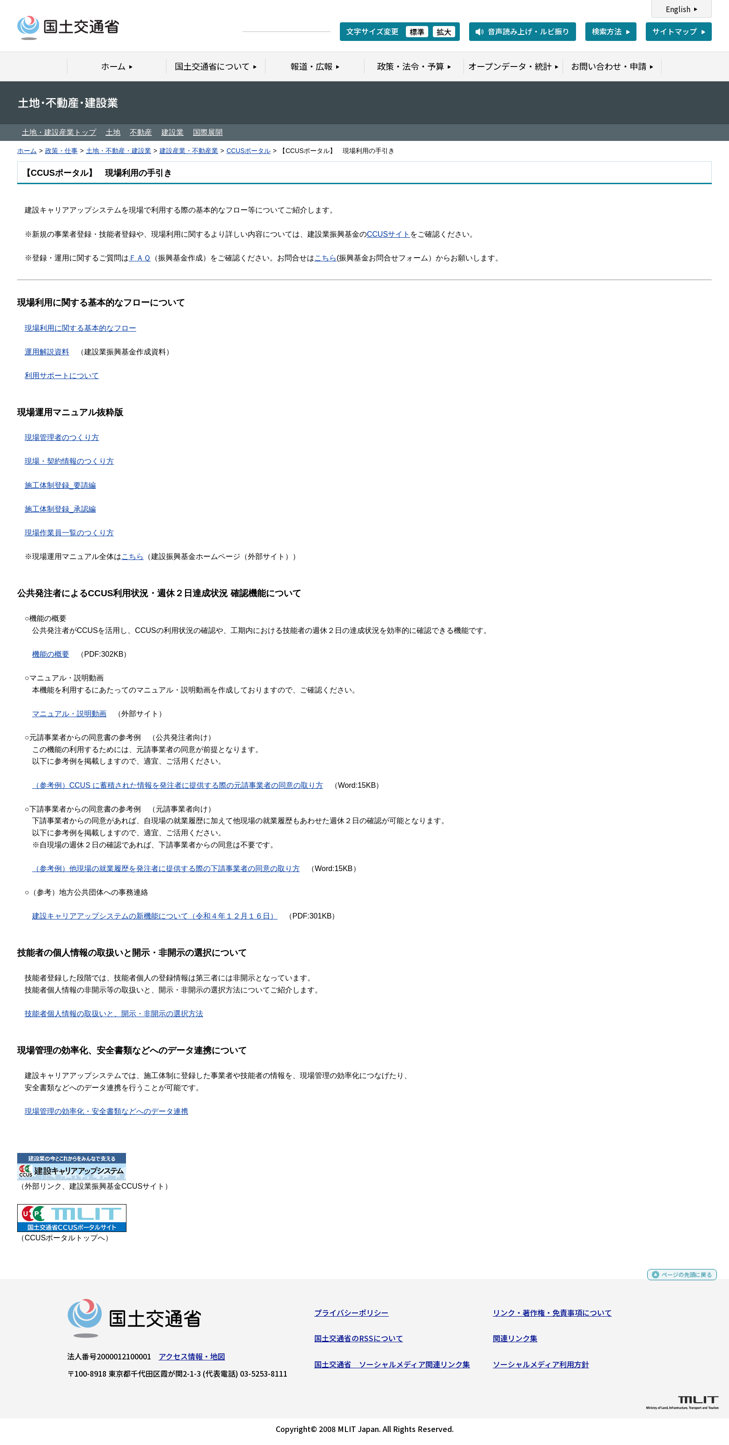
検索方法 (607, 31)
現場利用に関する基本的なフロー (80, 328)
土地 (113, 132)
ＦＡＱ (140, 258)
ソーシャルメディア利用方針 (541, 1367)
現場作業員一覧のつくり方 (69, 533)
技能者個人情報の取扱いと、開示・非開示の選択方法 (114, 1014)
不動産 (141, 132)
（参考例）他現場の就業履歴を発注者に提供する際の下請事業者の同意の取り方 (166, 868)
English (678, 8)
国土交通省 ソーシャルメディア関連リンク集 (392, 1367)
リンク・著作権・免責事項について (552, 1315)
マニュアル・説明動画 (69, 714)
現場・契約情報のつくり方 (69, 461)
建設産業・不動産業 (188, 150)
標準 (417, 31)
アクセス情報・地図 (192, 1359)
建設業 (172, 132)
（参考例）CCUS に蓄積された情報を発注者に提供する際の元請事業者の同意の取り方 (177, 785)
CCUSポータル (248, 150)
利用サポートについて (62, 376)
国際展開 (208, 132)
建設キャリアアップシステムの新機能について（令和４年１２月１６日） (155, 916)
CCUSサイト (388, 234)
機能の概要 (50, 654)
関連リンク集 (515, 1341)
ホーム (27, 150)
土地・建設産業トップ (59, 132)
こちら (325, 258)
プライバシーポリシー (351, 1315)
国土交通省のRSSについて (358, 1341)
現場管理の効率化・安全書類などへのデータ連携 (106, 1111)
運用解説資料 (47, 352)
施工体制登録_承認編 (60, 509)
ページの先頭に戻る (679, 1282)
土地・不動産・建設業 (118, 150)
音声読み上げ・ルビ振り (529, 31)
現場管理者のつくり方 (62, 437)
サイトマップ (674, 31)
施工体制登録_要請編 (60, 485)
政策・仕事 (61, 150)
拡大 (444, 31)
